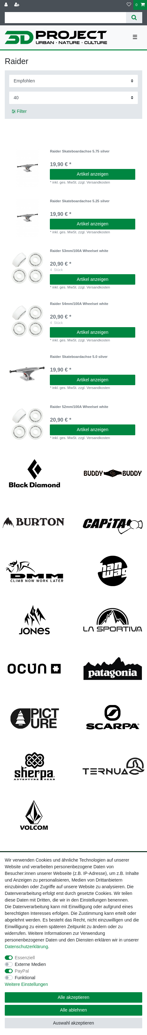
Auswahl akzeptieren (73, 1022)
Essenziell (25, 957)
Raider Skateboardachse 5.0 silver (79, 357)
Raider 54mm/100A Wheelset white (79, 304)
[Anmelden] (6, 5)
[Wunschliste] (128, 5)
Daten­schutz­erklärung (26, 946)
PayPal (22, 971)
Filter (19, 111)
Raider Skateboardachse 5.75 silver (80, 151)
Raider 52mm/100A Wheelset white (79, 407)
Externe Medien (30, 964)
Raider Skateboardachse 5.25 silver (80, 201)
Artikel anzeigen (93, 174)
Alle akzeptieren (74, 997)
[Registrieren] (17, 5)
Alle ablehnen (73, 1009)
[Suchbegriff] (65, 17)
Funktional (25, 977)
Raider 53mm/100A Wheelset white (79, 251)
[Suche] (134, 17)
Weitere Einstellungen (26, 984)
